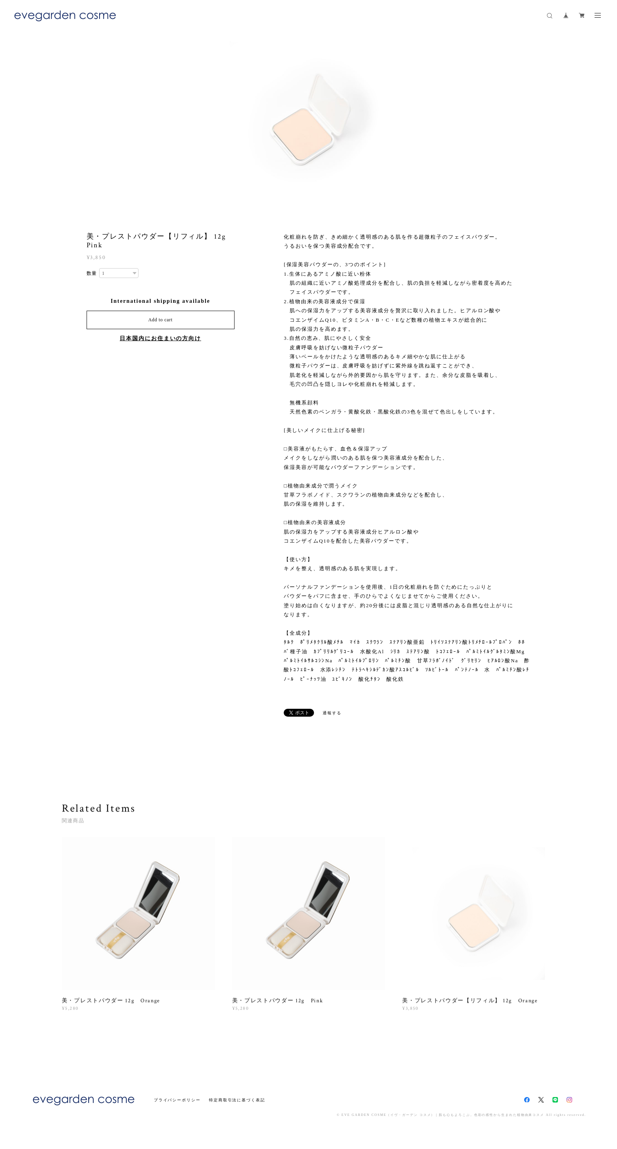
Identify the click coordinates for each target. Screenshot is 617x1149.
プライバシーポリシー (177, 1100)
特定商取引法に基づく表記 (237, 1100)
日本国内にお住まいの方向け (160, 338)
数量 (92, 273)
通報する (332, 713)
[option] (308, 120)
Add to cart (160, 319)
